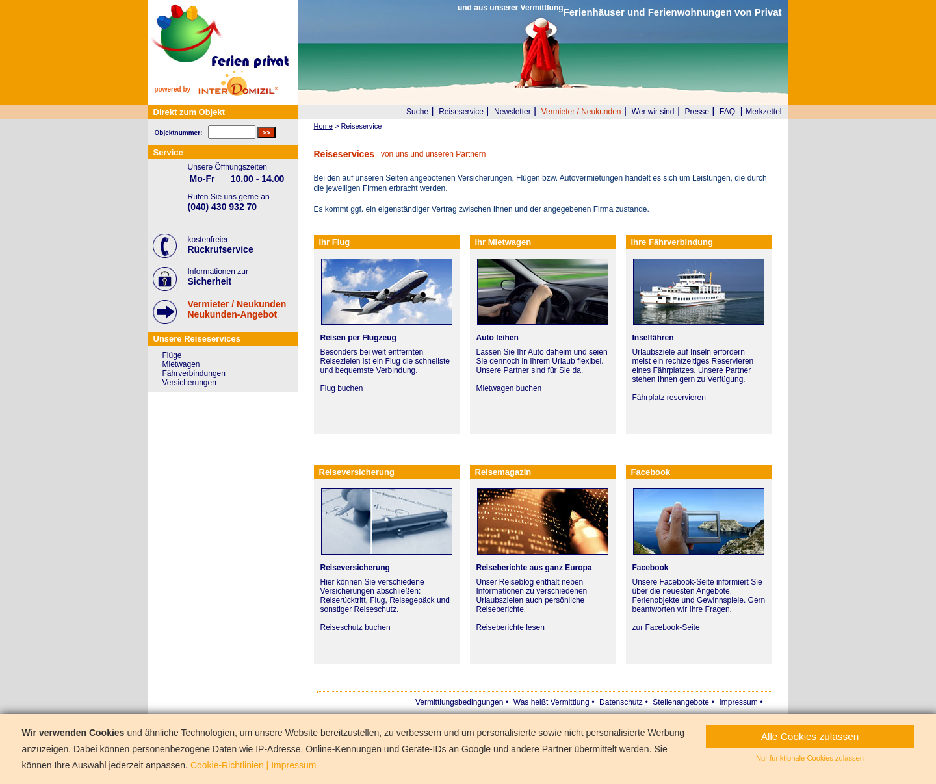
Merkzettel (763, 111)
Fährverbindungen (194, 373)
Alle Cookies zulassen (810, 736)
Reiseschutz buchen (355, 627)
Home (323, 126)
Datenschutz (621, 702)
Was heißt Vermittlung (552, 702)
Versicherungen (189, 382)
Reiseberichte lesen (510, 627)
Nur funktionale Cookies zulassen (810, 758)
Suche (417, 111)
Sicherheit (210, 281)
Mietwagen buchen (509, 388)
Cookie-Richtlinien (227, 765)
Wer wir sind (653, 111)
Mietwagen (181, 364)
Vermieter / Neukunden (581, 111)
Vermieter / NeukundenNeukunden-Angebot (237, 309)
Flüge (172, 355)
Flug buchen (341, 388)
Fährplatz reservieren (669, 397)
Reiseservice (461, 111)
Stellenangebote (681, 702)
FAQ (727, 111)
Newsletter (512, 111)
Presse (697, 111)
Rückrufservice (221, 249)
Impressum (738, 702)
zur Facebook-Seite (666, 627)
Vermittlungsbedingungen (459, 702)
